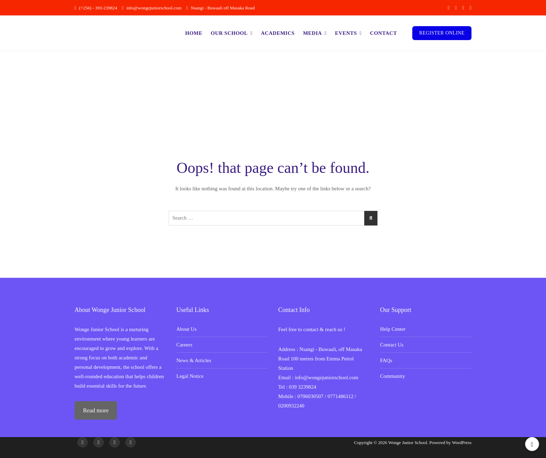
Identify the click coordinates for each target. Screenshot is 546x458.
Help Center (393, 329)
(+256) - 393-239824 (96, 7)
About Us (187, 329)
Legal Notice (190, 376)
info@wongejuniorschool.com (151, 7)
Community (392, 376)
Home (194, 33)
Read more (96, 410)
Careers (185, 345)
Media (312, 33)
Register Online (442, 33)
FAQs (386, 360)
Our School (229, 33)
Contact (383, 33)
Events (346, 33)
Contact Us (392, 345)
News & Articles (194, 360)
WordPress (461, 442)
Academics (278, 33)
